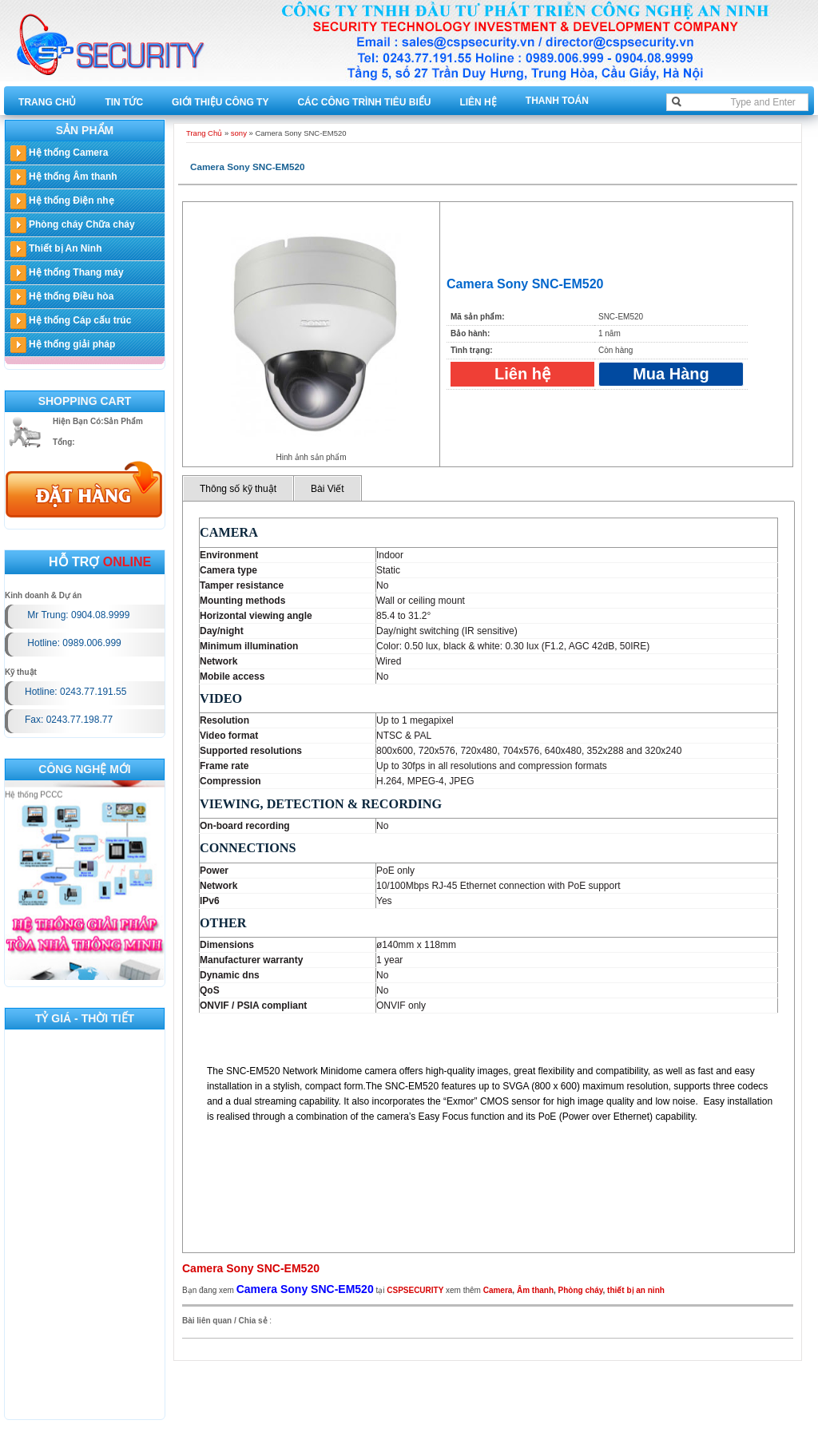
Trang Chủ (47, 102)
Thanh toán (557, 100)
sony (239, 133)
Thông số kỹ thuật (238, 488)
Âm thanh (535, 1290)
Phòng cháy (580, 1290)
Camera (498, 1290)
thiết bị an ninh (636, 1290)
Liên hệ (477, 102)
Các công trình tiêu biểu (364, 102)
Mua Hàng (671, 374)
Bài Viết (327, 488)
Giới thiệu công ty (220, 102)
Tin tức (124, 102)
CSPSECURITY (415, 1290)
